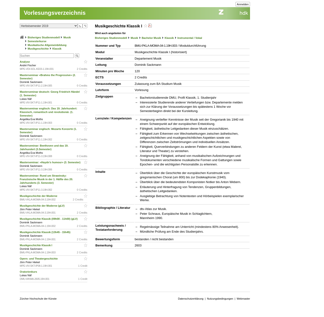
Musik (67, 37)
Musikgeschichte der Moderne (39, 195)
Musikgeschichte (38, 48)
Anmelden (243, 4)
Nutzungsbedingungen (220, 298)
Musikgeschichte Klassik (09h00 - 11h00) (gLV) (49, 218)
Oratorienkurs (29, 271)
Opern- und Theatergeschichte (39, 258)
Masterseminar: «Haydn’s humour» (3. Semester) (50, 162)
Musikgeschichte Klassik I (36, 245)
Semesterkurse (37, 41)
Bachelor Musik (151, 37)
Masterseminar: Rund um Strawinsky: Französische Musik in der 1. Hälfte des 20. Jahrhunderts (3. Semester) (46, 179)
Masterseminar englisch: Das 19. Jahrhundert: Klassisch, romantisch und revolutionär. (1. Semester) (48, 112)
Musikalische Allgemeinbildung (47, 45)
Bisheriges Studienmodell (44, 37)
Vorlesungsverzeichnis (55, 13)
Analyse (25, 61)
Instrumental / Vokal (189, 37)
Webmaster (243, 298)
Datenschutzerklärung (190, 298)
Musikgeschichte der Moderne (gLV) (42, 205)
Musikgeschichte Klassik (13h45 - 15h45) (45, 232)
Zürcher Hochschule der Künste (38, 298)
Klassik (57, 48)
